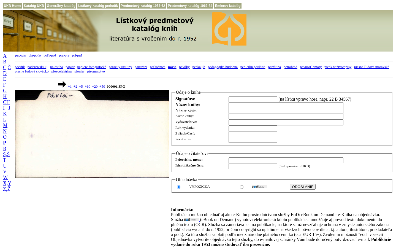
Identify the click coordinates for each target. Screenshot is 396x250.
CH (6, 102)
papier (70, 67)
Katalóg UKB (34, 6)
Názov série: (186, 110)
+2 (75, 86)
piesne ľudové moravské (371, 67)
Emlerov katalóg (228, 6)
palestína (56, 67)
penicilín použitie (252, 67)
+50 (102, 86)
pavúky (184, 67)
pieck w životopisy (337, 67)
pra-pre (64, 55)
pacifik (20, 67)
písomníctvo (96, 71)
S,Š (6, 154)
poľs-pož (50, 55)
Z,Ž (6, 189)
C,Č (7, 67)
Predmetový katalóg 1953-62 (143, 6)
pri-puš (77, 55)
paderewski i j (38, 67)
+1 (70, 86)
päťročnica (157, 67)
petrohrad (290, 67)
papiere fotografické (91, 67)
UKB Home (12, 6)
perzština (274, 67)
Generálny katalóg (61, 6)
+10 (87, 86)
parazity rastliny (120, 67)
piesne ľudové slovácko (32, 71)
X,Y (7, 183)
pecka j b (198, 67)
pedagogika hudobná (223, 67)
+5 (81, 86)
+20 (94, 86)
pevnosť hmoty (311, 67)
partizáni (141, 67)
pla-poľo (34, 55)
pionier (79, 71)
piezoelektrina (61, 71)
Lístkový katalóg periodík (98, 6)
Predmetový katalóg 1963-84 (190, 6)
